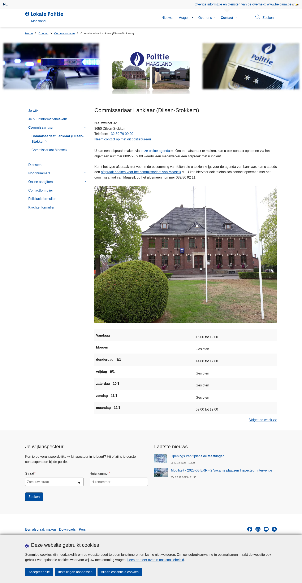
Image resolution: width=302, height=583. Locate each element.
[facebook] (249, 529)
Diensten (35, 165)
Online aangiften (40, 182)
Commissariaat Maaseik (49, 150)
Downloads (67, 529)
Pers (82, 529)
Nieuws (166, 17)
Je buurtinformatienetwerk (47, 119)
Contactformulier (40, 190)
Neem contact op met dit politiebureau (122, 139)
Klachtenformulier (41, 207)
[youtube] (266, 529)
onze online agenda (155, 151)
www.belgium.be (279, 4)
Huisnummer (99, 473)
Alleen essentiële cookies (120, 572)
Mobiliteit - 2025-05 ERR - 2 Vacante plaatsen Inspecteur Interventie (221, 470)
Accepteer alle (39, 572)
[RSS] (274, 529)
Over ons (205, 17)
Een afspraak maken (40, 529)
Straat (29, 473)
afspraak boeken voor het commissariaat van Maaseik (141, 172)
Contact (227, 17)
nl (5, 4)
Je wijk (33, 110)
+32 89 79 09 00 (121, 134)
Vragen (184, 17)
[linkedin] (257, 529)
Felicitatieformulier (42, 199)
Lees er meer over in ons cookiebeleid (155, 560)
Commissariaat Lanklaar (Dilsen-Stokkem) (57, 138)
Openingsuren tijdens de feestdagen (197, 456)
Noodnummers (39, 173)
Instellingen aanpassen (75, 572)
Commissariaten (64, 33)
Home (29, 33)
